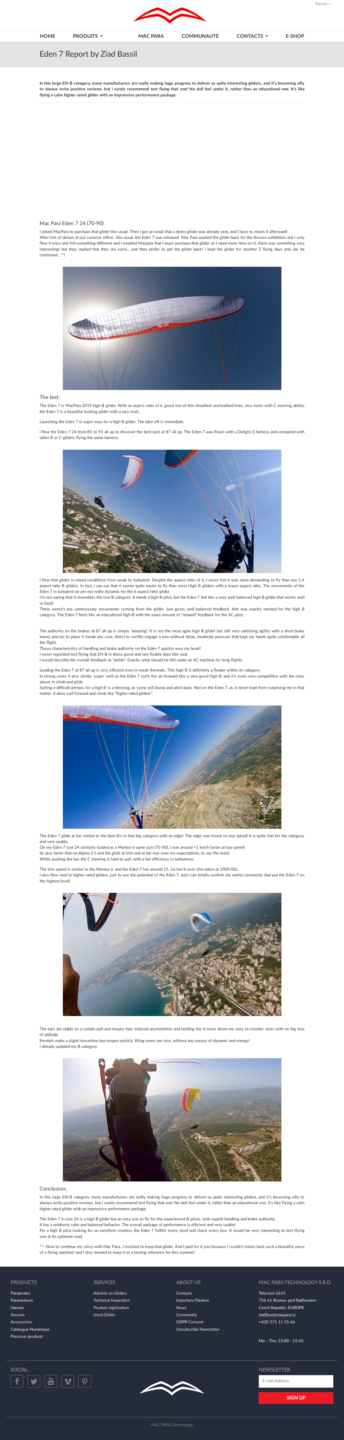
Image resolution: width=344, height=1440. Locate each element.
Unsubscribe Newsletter (197, 1329)
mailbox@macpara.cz (277, 1315)
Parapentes (20, 1293)
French (323, 4)
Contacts (184, 1293)
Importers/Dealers (192, 1300)
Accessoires (21, 1322)
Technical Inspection (111, 1300)
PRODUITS (86, 36)
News (181, 1308)
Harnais (17, 1308)
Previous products (27, 1337)
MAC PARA (151, 36)
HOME (47, 36)
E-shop (295, 36)
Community (186, 1315)
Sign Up (296, 1398)
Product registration (111, 1308)
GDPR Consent (189, 1322)
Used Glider (104, 1315)
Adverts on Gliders (110, 1293)
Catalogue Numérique (30, 1329)
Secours (18, 1315)
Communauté (200, 36)
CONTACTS (250, 36)
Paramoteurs (22, 1300)
